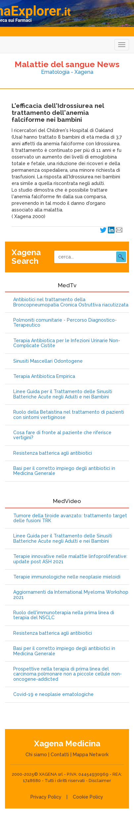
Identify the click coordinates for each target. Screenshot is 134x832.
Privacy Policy (46, 797)
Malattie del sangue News (67, 64)
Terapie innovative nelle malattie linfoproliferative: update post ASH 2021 (70, 559)
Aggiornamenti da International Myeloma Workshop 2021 (70, 595)
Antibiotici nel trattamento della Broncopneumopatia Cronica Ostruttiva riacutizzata (70, 302)
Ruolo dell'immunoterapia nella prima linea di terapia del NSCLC (63, 615)
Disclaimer (100, 780)
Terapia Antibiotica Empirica (44, 376)
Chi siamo (36, 754)
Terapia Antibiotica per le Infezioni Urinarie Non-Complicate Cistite (66, 343)
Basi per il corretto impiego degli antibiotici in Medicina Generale (64, 471)
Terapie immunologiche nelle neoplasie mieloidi (66, 577)
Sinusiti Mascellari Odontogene (48, 361)
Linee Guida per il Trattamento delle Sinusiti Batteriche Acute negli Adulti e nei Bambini (62, 394)
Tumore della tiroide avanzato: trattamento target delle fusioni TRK (70, 518)
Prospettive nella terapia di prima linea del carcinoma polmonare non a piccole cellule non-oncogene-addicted (67, 674)
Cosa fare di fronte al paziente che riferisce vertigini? (62, 435)
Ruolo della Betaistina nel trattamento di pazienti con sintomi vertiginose (68, 415)
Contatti (60, 754)
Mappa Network (91, 754)
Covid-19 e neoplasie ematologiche (53, 694)
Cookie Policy (88, 797)
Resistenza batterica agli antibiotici (52, 453)
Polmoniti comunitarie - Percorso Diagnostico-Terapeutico (65, 323)
